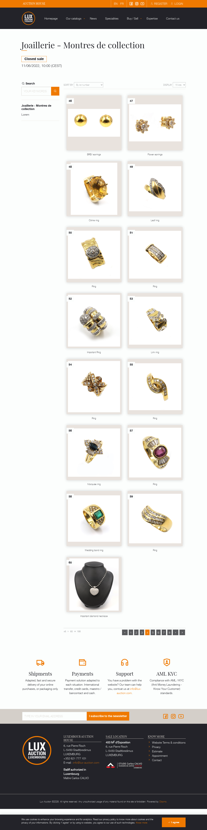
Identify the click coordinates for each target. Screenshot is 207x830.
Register (158, 3)
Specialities (103, 44)
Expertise (143, 44)
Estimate (156, 772)
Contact (156, 781)
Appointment (159, 776)
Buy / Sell (124, 44)
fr (122, 3)
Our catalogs (65, 44)
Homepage (42, 44)
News (84, 44)
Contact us (164, 44)
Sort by (68, 106)
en (115, 3)
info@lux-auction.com (129, 712)
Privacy (155, 768)
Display (167, 106)
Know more (141, 822)
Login (176, 3)
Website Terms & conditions (168, 763)
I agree (173, 822)
